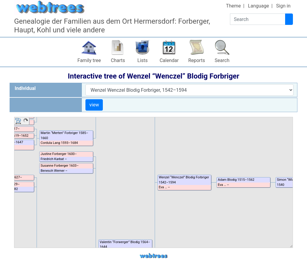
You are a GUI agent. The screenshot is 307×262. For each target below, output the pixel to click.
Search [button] (222, 60)
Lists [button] (142, 60)
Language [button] (258, 6)
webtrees (153, 256)
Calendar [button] (168, 60)
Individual (25, 88)
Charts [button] (118, 60)
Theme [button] (233, 6)
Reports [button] (196, 60)
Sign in (283, 6)
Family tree (89, 60)
